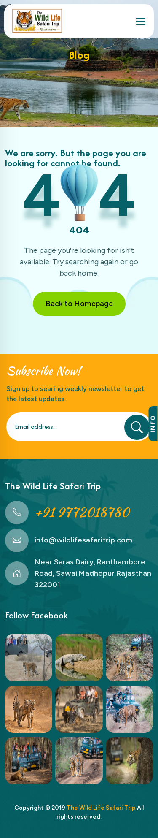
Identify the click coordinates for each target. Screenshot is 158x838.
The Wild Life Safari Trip (101, 807)
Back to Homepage (79, 303)
